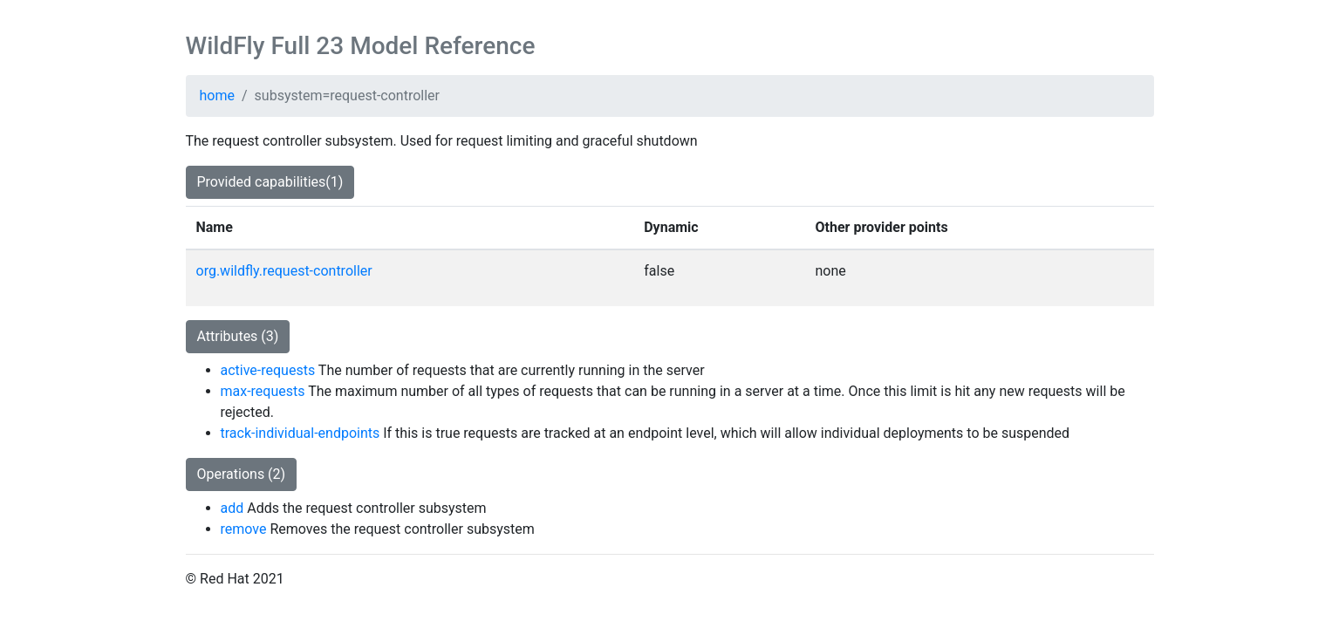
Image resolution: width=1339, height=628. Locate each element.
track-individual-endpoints (300, 433)
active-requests (268, 370)
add (232, 508)
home (217, 95)
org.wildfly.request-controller (284, 271)
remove (244, 529)
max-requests (263, 391)
